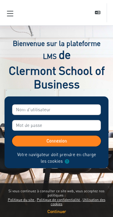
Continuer (56, 211)
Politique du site (21, 199)
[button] (98, 12)
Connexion (56, 140)
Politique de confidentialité (59, 199)
